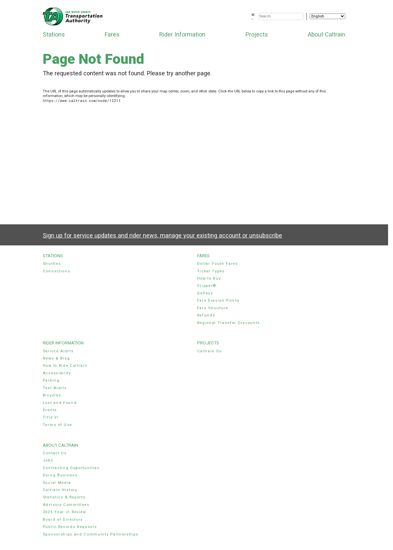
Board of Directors (63, 519)
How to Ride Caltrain (65, 365)
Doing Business (60, 475)
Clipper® (206, 286)
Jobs (48, 460)
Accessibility (57, 373)
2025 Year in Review (64, 512)
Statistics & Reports (64, 497)
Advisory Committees (66, 505)
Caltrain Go (209, 351)
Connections (56, 271)
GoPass (205, 293)
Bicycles (52, 395)
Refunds (206, 315)
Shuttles (52, 264)
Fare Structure (213, 308)
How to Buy (209, 278)
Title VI (51, 417)
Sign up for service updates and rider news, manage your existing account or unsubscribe (162, 235)
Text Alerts (55, 388)
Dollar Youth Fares (217, 264)
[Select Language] (327, 16)
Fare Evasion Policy (218, 300)
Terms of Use (57, 425)
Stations (54, 34)
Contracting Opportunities (71, 468)
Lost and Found (60, 403)
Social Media (57, 483)
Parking (51, 380)
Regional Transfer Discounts (228, 323)
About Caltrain (326, 34)
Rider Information (182, 34)
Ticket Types (211, 271)
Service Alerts (58, 351)
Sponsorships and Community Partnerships (91, 534)
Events (50, 410)
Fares (112, 34)
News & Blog (56, 358)
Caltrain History (60, 490)
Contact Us (55, 453)
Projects (257, 34)
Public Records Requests (70, 527)
